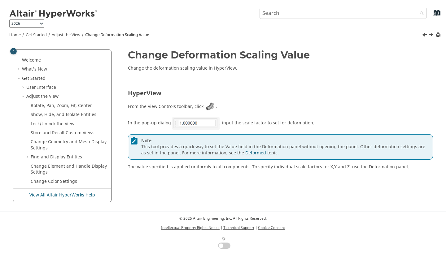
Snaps (32, 159)
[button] (28, 56)
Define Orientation (45, 177)
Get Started (36, 35)
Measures (36, 186)
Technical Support (238, 227)
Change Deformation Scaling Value (117, 35)
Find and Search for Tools (52, 140)
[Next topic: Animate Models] (431, 35)
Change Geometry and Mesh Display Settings (69, 68)
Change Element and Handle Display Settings (69, 92)
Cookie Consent (271, 227)
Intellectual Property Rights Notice (190, 227)
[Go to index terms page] (430, 16)
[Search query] (343, 13)
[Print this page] (438, 35)
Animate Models (47, 131)
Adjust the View (66, 35)
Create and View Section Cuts (61, 113)
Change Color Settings (54, 104)
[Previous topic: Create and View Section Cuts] (425, 35)
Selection (35, 150)
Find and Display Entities (56, 80)
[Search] (420, 14)
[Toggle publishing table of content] (13, 51)
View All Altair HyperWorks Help (62, 195)
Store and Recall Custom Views (62, 56)
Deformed (255, 153)
